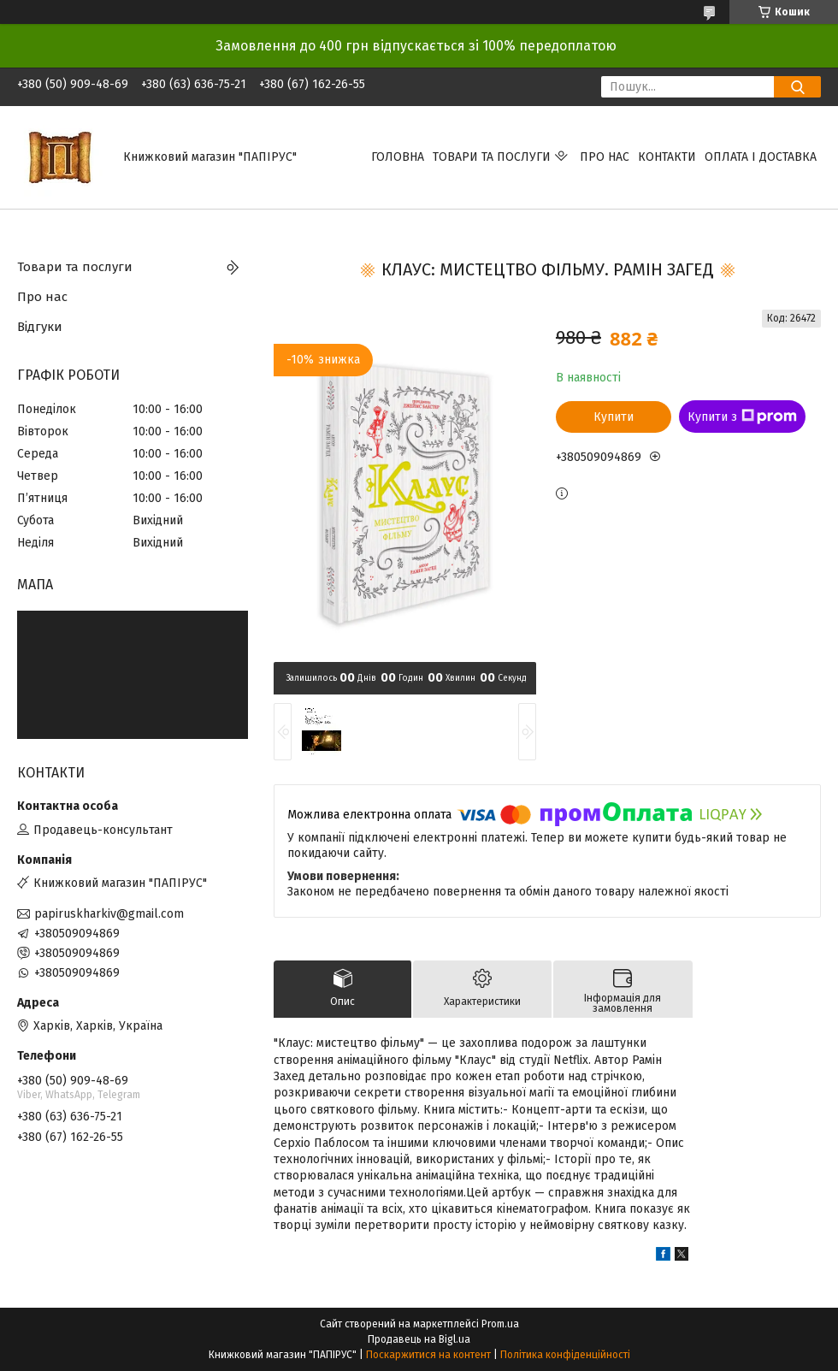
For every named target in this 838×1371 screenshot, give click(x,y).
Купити (613, 417)
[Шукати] (797, 87)
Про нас (604, 157)
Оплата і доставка (761, 157)
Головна (397, 157)
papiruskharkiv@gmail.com (109, 914)
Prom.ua (500, 1324)
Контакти (667, 157)
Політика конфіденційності (565, 1355)
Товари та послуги (492, 157)
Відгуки (39, 326)
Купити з (742, 416)
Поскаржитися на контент (428, 1355)
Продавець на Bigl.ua (419, 1339)
